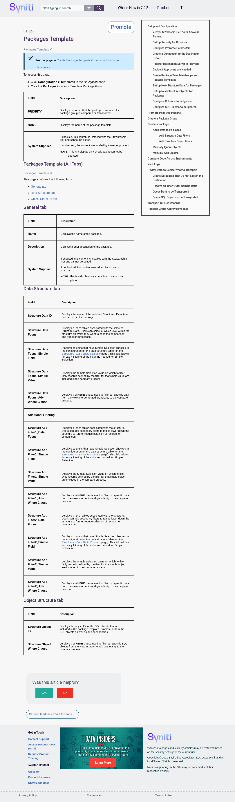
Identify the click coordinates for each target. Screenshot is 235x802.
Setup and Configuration (162, 26)
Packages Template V (38, 49)
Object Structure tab (44, 198)
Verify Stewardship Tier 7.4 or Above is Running (176, 34)
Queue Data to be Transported (171, 191)
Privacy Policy (28, 795)
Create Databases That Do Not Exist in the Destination (178, 178)
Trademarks (94, 795)
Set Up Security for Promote (170, 42)
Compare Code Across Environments (170, 158)
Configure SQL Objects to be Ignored (174, 107)
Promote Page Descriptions (164, 113)
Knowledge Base (38, 782)
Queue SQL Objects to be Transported (175, 197)
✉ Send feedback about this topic (51, 714)
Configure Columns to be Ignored (172, 101)
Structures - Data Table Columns (81, 353)
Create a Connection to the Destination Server (176, 56)
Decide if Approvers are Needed (172, 69)
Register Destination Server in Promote (176, 64)
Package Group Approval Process (168, 209)
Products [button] (164, 8)
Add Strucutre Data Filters (174, 135)
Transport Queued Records (164, 203)
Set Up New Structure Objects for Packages (173, 93)
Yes (43, 693)
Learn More (103, 762)
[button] (89, 8)
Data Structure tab (43, 192)
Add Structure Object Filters (175, 141)
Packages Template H (38, 173)
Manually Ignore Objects (167, 147)
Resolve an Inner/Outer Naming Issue (175, 186)
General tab (38, 186)
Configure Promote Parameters (171, 48)
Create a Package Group (162, 118)
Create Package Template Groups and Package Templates (175, 78)
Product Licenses (39, 777)
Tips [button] (183, 8)
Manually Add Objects (165, 153)
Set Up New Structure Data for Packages (177, 85)
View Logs (154, 164)
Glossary (34, 771)
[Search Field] (72, 8)
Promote (121, 27)
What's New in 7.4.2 (133, 8)
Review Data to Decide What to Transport (172, 170)
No (65, 693)
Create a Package (158, 124)
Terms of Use (163, 795)
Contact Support (38, 739)
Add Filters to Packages (167, 130)
